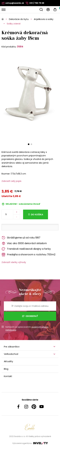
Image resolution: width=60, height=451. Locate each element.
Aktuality (8, 361)
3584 (20, 46)
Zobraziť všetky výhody (14, 262)
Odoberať (30, 316)
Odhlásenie (10, 330)
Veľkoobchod (11, 354)
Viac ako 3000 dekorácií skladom (24, 243)
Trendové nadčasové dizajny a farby (26, 249)
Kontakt (8, 376)
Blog (6, 368)
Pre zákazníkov (12, 346)
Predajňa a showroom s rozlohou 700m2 (28, 255)
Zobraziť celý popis (11, 181)
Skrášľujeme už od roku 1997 (21, 238)
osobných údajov (39, 327)
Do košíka (37, 214)
